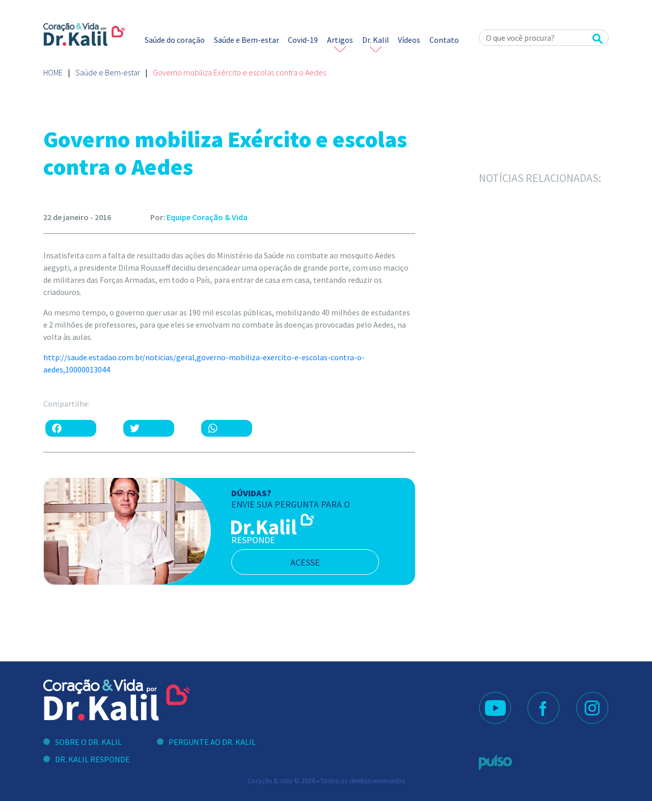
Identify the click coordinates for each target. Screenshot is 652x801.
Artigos (340, 40)
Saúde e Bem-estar (246, 40)
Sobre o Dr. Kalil (88, 742)
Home (53, 72)
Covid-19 (303, 40)
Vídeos (409, 40)
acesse (305, 562)
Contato (444, 40)
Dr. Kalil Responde (92, 759)
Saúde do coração (175, 40)
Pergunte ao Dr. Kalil (212, 742)
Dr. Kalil (375, 40)
